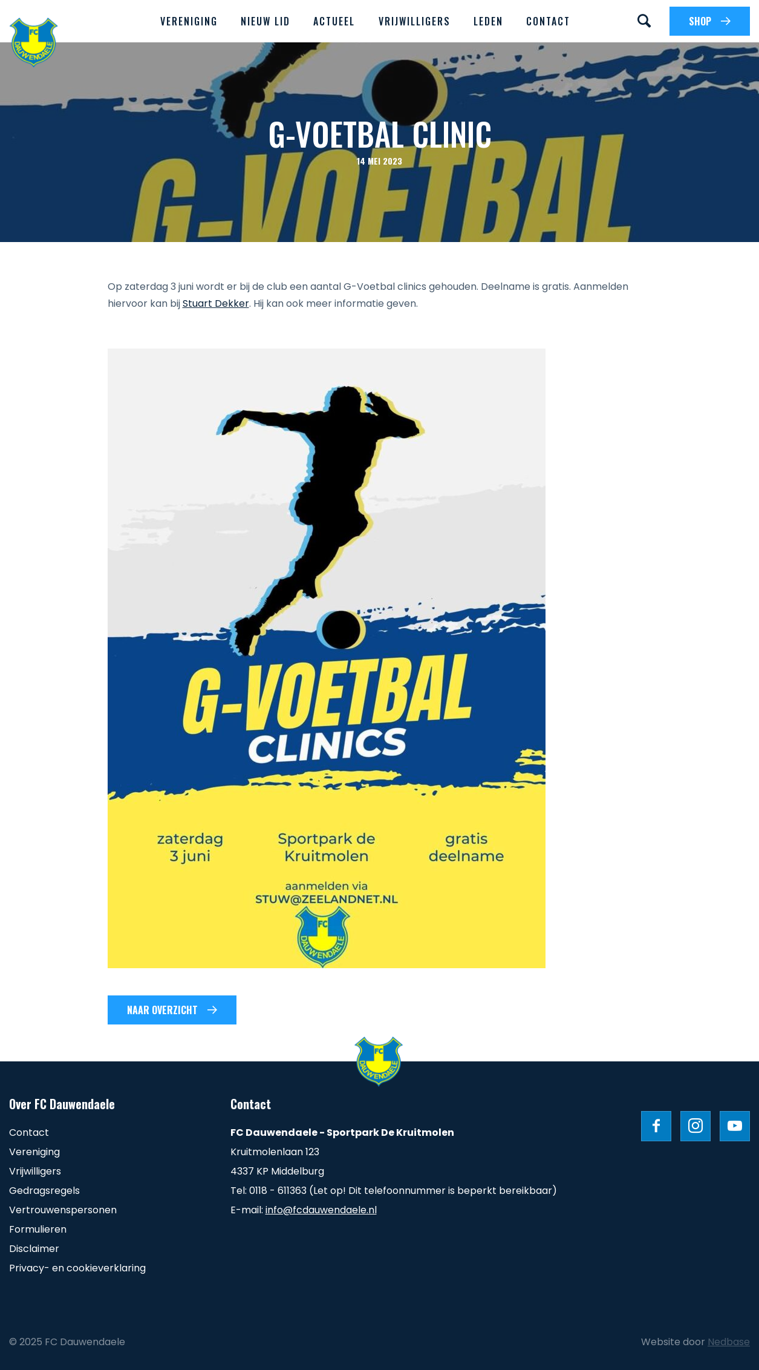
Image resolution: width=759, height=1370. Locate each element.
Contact (548, 21)
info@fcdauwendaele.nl (321, 1210)
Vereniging (189, 21)
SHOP (700, 21)
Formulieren (38, 1229)
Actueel (334, 21)
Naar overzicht (162, 1010)
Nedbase (729, 1342)
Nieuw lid (265, 21)
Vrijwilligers (415, 21)
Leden (488, 21)
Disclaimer (34, 1249)
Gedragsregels (44, 1191)
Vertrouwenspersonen (63, 1210)
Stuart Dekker (216, 303)
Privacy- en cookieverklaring (77, 1268)
